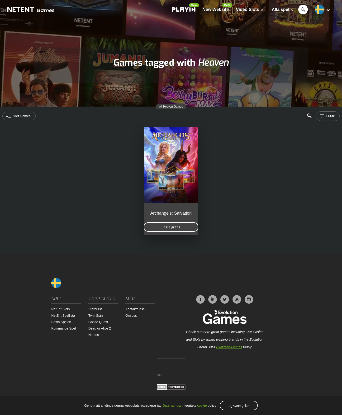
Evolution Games (229, 347)
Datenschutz (171, 405)
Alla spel (282, 9)
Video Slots (249, 9)
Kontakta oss (135, 309)
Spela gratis (171, 227)
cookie (202, 405)
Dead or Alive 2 (99, 328)
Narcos (93, 335)
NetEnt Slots (60, 309)
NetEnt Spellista (63, 315)
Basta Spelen (61, 322)
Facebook (200, 299)
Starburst (95, 309)
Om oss (131, 315)
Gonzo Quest (98, 322)
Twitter (224, 299)
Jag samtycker (238, 406)
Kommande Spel (63, 328)
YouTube (237, 299)
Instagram (249, 299)
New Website (216, 9)
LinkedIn (212, 299)
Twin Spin (95, 315)
